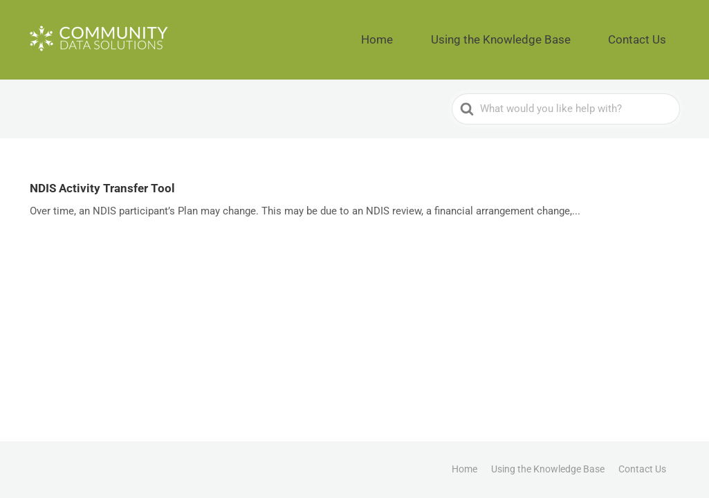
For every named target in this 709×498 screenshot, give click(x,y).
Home (441, 34)
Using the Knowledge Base (539, 34)
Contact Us (648, 34)
